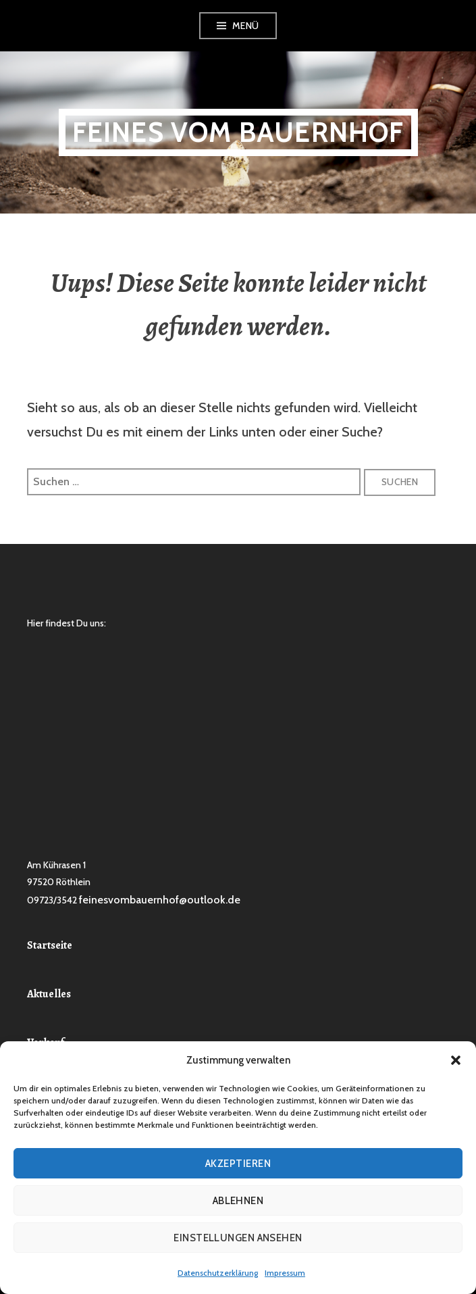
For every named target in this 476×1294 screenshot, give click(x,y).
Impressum (285, 1273)
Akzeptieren (238, 1164)
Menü (245, 26)
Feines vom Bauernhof (238, 132)
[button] (455, 1060)
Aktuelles (49, 994)
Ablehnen (238, 1201)
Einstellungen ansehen (238, 1238)
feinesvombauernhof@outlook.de (159, 899)
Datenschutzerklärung (218, 1273)
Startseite (49, 945)
